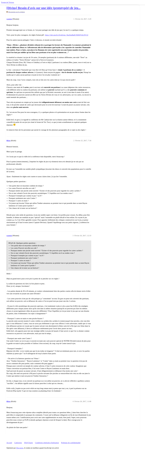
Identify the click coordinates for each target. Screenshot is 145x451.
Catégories (18, 443)
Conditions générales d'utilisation (47, 443)
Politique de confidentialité (70, 443)
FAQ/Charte (28, 443)
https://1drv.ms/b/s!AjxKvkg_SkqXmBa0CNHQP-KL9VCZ (66, 35)
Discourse (19, 448)
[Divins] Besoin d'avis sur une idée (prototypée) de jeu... (44, 8)
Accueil (9, 443)
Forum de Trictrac (7, 2)
